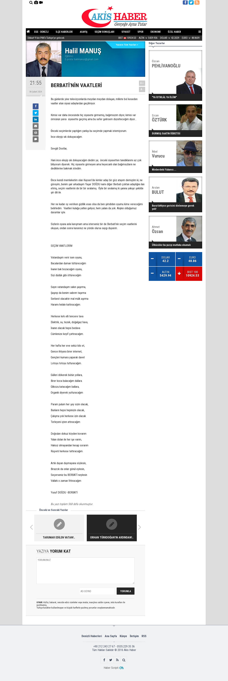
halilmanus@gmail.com (86, 59)
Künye (123, 636)
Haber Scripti (111, 667)
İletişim (134, 636)
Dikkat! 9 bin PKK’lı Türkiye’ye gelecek (46, 38)
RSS (144, 636)
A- (142, 89)
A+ (142, 83)
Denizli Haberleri (92, 636)
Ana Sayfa (111, 636)
